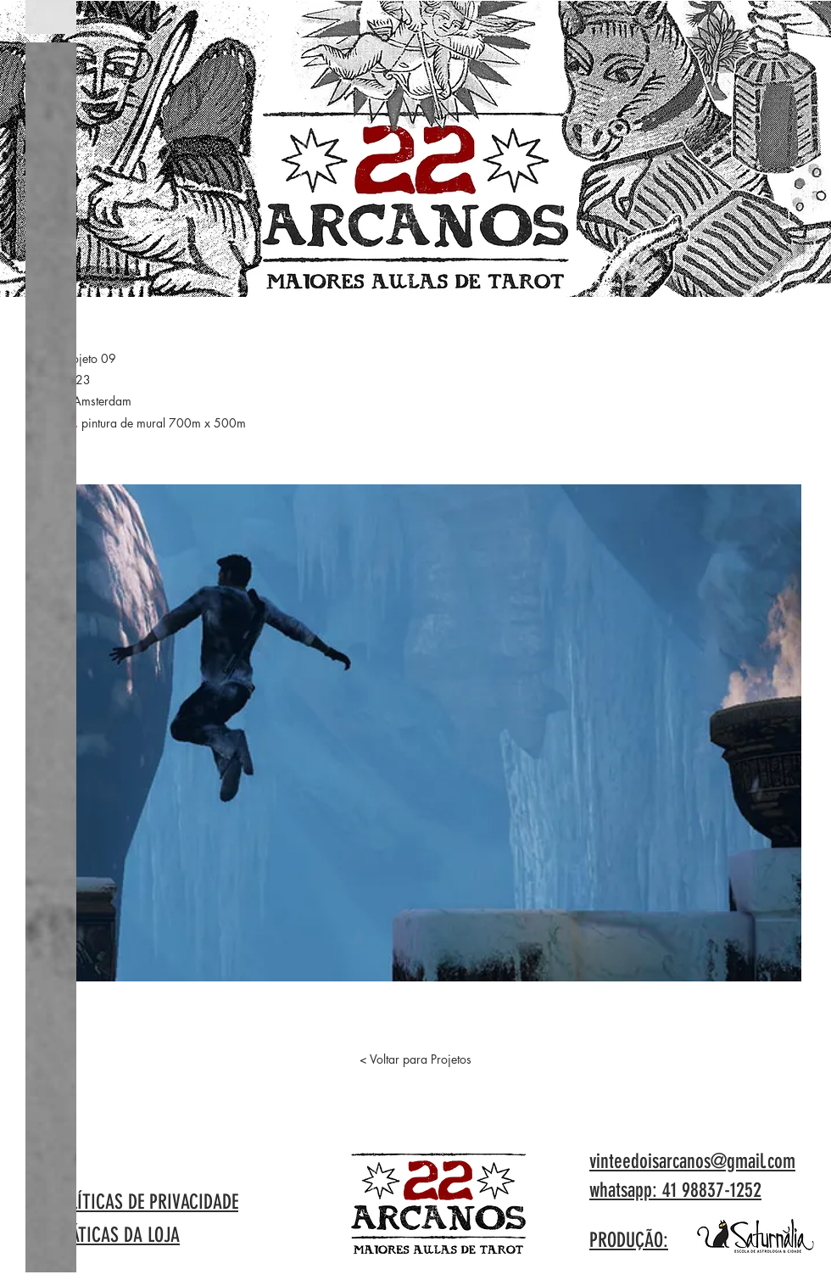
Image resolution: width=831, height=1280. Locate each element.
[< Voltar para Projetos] (415, 1059)
